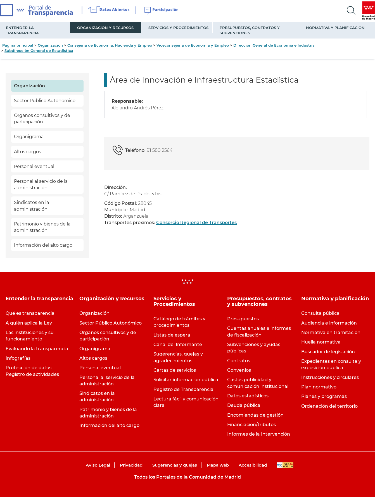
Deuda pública (243, 405)
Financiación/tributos (251, 424)
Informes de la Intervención (258, 434)
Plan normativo (318, 387)
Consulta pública (320, 313)
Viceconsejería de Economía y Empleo (192, 45)
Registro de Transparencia (183, 389)
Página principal (17, 45)
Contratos (238, 360)
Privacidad (131, 465)
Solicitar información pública (185, 379)
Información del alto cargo (43, 245)
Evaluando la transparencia (37, 348)
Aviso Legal (98, 465)
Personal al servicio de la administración (41, 184)
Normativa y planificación (335, 27)
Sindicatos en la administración (31, 206)
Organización (50, 45)
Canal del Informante (177, 344)
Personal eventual (34, 166)
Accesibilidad (253, 465)
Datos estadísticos (248, 395)
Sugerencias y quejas (174, 465)
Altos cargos (27, 151)
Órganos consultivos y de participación (42, 118)
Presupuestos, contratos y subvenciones (250, 30)
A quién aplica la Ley (29, 323)
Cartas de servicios (174, 370)
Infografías (18, 358)
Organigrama (29, 136)
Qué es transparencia (30, 313)
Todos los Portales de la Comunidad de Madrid (187, 477)
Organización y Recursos (105, 27)
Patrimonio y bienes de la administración (42, 227)
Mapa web (218, 465)
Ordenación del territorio (329, 406)
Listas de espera (171, 335)
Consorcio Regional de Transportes (196, 222)
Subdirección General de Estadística (38, 50)
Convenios (239, 370)
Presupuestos (243, 318)
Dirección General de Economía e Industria (274, 45)
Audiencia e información (329, 323)
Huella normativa (321, 342)
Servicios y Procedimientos (178, 27)
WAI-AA (285, 465)
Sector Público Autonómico (44, 100)
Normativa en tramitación (330, 332)
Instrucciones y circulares (330, 377)
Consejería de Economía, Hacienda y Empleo (109, 45)
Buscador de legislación (328, 351)
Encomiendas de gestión (255, 415)
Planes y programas (324, 396)
